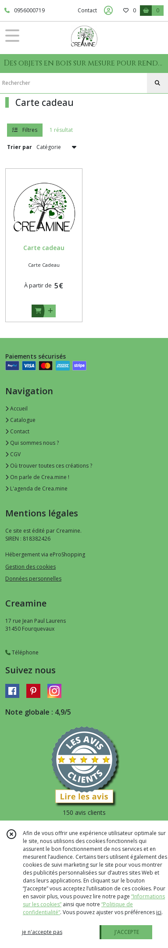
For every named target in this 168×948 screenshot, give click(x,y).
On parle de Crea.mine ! (37, 477)
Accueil (16, 408)
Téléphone (22, 652)
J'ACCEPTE (126, 932)
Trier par (19, 147)
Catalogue (20, 420)
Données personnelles (33, 578)
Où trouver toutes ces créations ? (48, 465)
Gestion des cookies (30, 566)
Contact (87, 10)
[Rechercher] (157, 83)
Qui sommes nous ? (32, 443)
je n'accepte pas (42, 932)
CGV (13, 454)
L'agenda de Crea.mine (36, 488)
